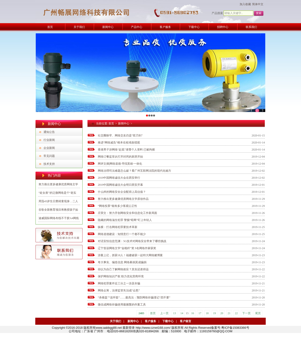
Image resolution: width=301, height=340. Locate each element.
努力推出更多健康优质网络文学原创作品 (123, 199)
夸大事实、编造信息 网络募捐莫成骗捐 (122, 262)
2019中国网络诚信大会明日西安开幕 (120, 184)
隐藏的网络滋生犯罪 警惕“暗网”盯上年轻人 (125, 220)
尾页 (258, 313)
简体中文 (257, 4)
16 (192, 313)
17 (199, 313)
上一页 (164, 313)
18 (207, 313)
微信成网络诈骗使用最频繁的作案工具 (122, 304)
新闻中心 (123, 123)
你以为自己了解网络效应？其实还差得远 (123, 269)
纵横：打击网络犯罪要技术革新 (117, 227)
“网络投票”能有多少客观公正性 (117, 206)
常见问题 (49, 156)
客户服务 (150, 321)
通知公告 (49, 132)
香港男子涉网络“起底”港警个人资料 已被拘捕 (126, 149)
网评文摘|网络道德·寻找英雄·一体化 (120, 163)
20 (221, 313)
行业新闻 (49, 140)
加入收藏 (245, 4)
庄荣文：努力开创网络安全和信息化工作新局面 (127, 213)
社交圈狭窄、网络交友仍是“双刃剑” (120, 135)
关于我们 (115, 321)
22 (236, 313)
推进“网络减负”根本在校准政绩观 (119, 142)
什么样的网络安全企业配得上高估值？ (122, 191)
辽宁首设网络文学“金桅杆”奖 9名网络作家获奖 (127, 248)
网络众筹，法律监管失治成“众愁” (119, 290)
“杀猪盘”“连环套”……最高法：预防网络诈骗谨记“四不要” (134, 297)
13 (174, 313)
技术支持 (49, 164)
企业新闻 (49, 148)
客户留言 (185, 321)
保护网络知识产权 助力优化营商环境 (121, 276)
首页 (111, 123)
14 (181, 313)
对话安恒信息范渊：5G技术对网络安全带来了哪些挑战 (132, 241)
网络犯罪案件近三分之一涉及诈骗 (119, 283)
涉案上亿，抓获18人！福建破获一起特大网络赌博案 (130, 255)
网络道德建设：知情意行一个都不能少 (122, 234)
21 (229, 313)
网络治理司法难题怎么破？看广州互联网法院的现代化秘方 (134, 170)
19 (214, 313)
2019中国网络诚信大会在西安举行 (119, 177)
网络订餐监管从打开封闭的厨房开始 (120, 156)
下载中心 (168, 321)
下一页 (246, 313)
